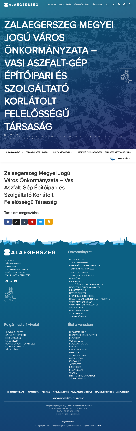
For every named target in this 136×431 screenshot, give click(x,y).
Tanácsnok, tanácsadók (82, 276)
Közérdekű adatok (15, 347)
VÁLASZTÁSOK (124, 158)
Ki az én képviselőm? (79, 272)
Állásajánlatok (77, 356)
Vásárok (73, 373)
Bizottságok (76, 282)
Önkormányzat (12, 152)
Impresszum (33, 392)
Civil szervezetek (78, 350)
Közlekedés (75, 367)
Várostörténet (81, 5)
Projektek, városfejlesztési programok (90, 299)
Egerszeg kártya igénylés (118, 152)
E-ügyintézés (12, 341)
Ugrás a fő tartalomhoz (125, 1)
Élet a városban (61, 152)
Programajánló (77, 332)
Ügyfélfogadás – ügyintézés (20, 344)
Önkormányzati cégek (80, 302)
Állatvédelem (76, 314)
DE (113, 5)
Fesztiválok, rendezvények (83, 335)
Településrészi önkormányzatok (86, 284)
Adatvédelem (122, 392)
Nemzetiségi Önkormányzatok (84, 287)
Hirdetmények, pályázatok (89, 152)
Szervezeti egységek (16, 335)
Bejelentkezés (68, 422)
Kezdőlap (51, 5)
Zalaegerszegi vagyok (17, 270)
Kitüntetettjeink (77, 290)
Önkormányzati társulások (83, 305)
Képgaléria (97, 5)
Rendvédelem (76, 370)
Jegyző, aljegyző (14, 332)
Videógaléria (76, 341)
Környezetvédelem (79, 311)
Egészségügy (76, 358)
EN (107, 5)
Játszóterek (75, 364)
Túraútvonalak (77, 379)
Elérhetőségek (13, 338)
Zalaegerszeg (21, 5)
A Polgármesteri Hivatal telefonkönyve (72, 392)
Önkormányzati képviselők (83, 266)
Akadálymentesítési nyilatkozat (68, 398)
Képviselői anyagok (104, 392)
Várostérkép (64, 5)
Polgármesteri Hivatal (37, 152)
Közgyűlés (74, 279)
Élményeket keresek (15, 272)
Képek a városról (78, 344)
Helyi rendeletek (77, 293)
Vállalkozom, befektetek (18, 275)
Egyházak (74, 353)
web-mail (46, 392)
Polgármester (76, 260)
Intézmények (75, 347)
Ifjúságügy (75, 361)
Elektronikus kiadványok (82, 376)
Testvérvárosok (78, 316)
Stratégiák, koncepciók (81, 296)
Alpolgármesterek (79, 263)
